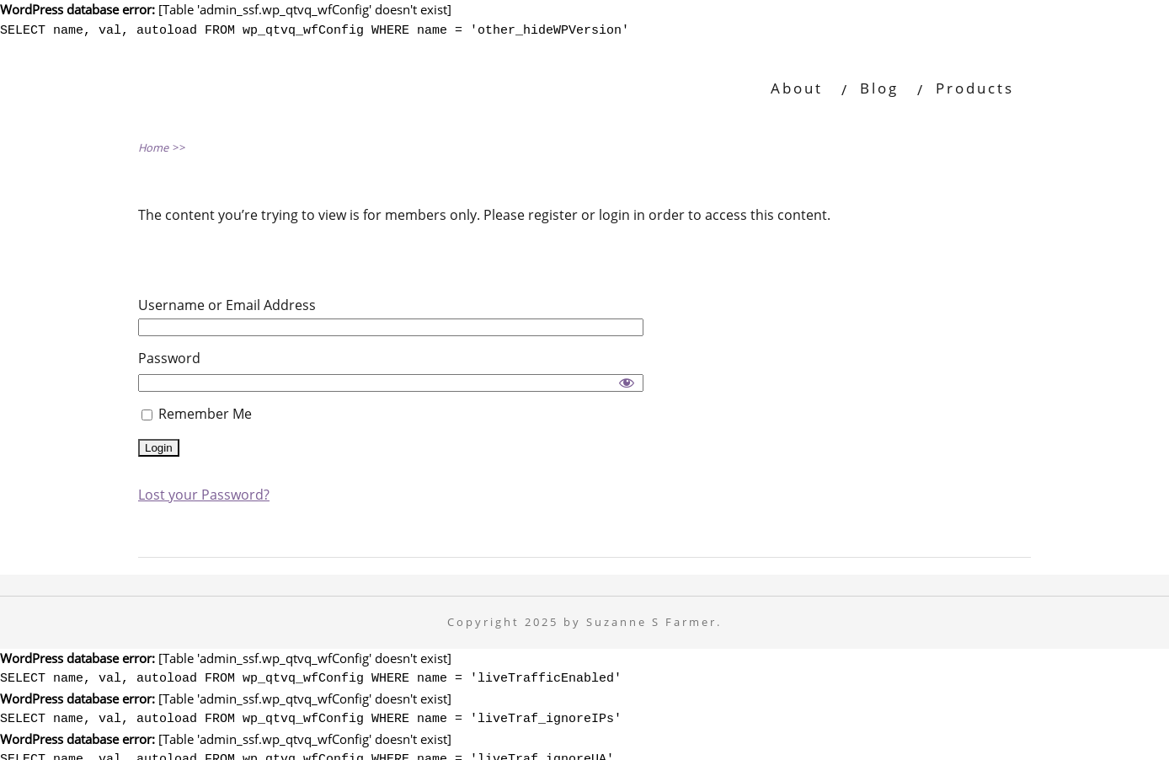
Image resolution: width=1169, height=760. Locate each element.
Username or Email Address (227, 302)
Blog (879, 85)
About (797, 85)
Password (169, 355)
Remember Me (196, 411)
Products (975, 85)
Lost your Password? (204, 492)
